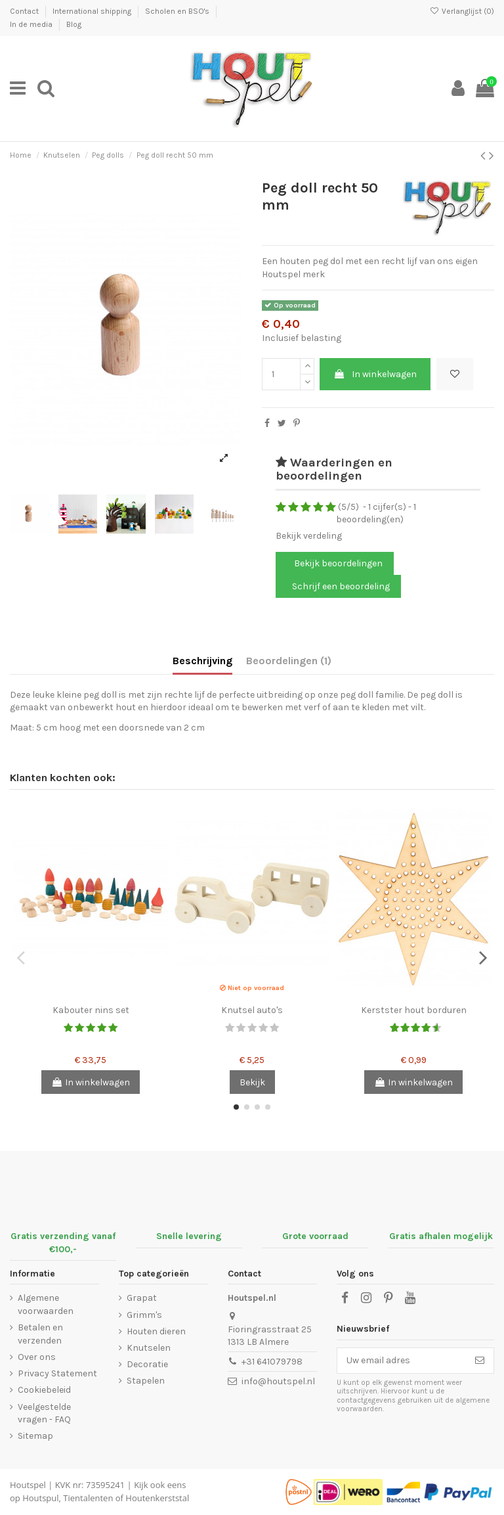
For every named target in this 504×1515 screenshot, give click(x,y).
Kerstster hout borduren (414, 1010)
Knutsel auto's (252, 1010)
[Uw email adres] (401, 1360)
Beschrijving (202, 660)
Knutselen (149, 1347)
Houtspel (28, 1485)
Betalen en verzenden (40, 1334)
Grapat (142, 1297)
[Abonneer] (480, 1360)
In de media (32, 24)
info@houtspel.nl (278, 1381)
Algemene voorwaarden (46, 1304)
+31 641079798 (272, 1361)
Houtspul (40, 1498)
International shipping (92, 11)
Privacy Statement (57, 1373)
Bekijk (252, 1082)
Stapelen (146, 1380)
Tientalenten (88, 1498)
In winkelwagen (375, 374)
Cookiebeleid (44, 1389)
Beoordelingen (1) (288, 660)
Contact (25, 11)
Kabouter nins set (90, 1010)
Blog (73, 24)
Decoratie (147, 1364)
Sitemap (35, 1435)
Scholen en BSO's (178, 11)
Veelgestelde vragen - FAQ (44, 1413)
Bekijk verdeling (309, 535)
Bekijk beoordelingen (337, 563)
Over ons (37, 1357)
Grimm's (144, 1315)
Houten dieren (156, 1331)
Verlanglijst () (462, 11)
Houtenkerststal (157, 1498)
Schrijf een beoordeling (341, 586)
